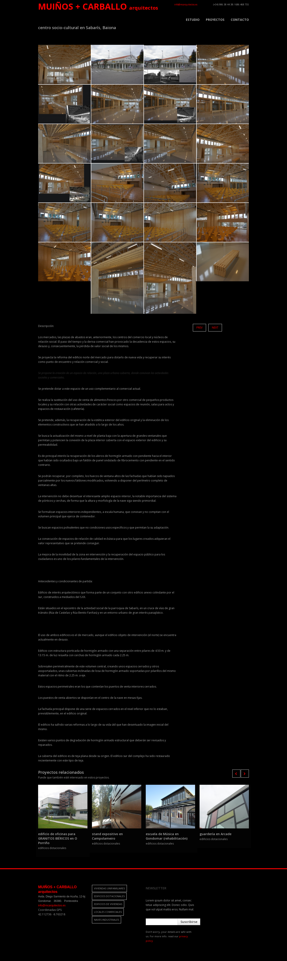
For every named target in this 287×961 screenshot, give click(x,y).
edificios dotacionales (109, 896)
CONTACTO (240, 19)
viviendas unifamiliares (109, 888)
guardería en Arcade (215, 834)
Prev (199, 327)
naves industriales (106, 919)
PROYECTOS (215, 19)
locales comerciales (108, 912)
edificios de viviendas (108, 904)
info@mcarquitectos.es (185, 4)
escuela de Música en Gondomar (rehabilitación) (166, 836)
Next (215, 327)
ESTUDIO (193, 19)
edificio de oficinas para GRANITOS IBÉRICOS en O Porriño (57, 838)
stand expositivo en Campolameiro (107, 836)
